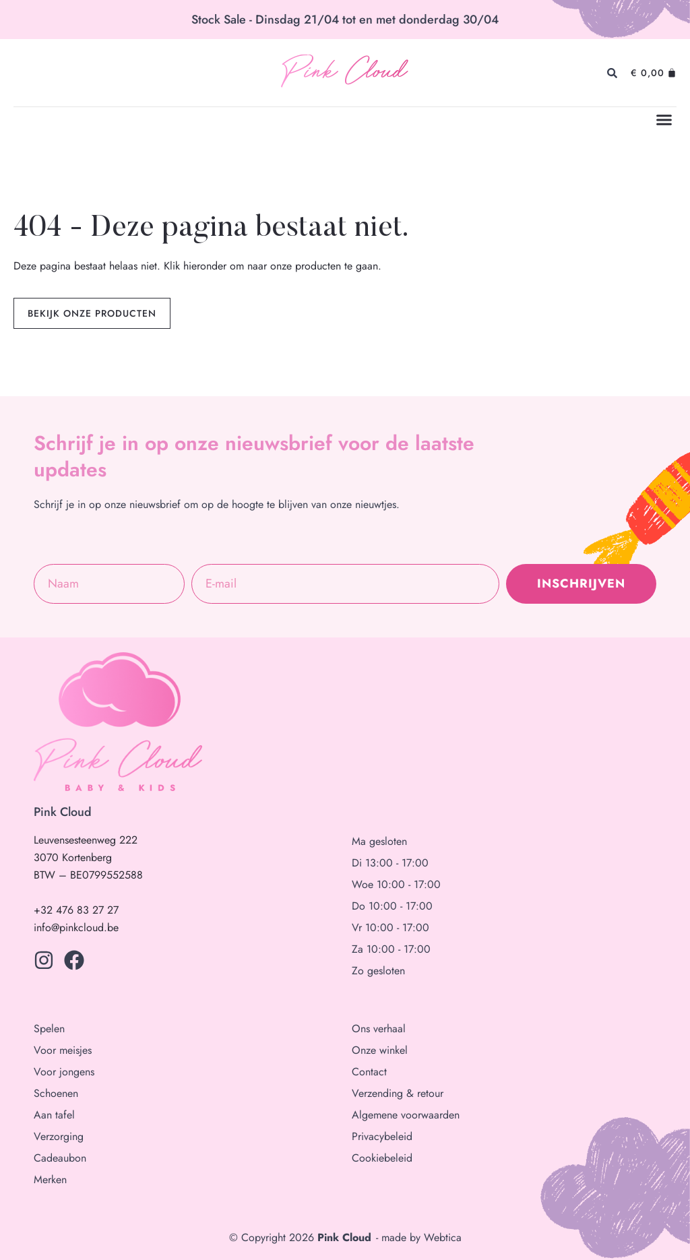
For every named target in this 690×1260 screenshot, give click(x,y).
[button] (664, 120)
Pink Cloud (344, 73)
